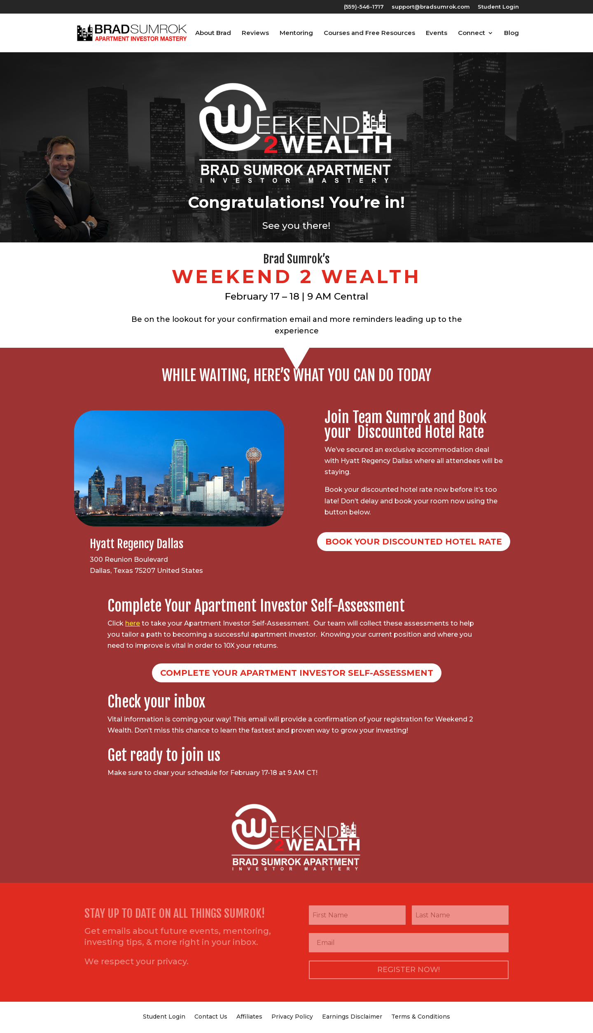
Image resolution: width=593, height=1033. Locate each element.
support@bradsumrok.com (431, 7)
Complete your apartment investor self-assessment (296, 673)
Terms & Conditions (420, 1016)
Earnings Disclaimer (352, 1016)
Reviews (255, 33)
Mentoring (296, 33)
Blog (511, 33)
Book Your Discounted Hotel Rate (413, 542)
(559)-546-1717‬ (364, 7)
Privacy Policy (292, 1016)
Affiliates (249, 1016)
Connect (471, 33)
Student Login (498, 7)
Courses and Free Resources (369, 33)
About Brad (213, 33)
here (132, 623)
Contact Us (210, 1016)
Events (436, 33)
